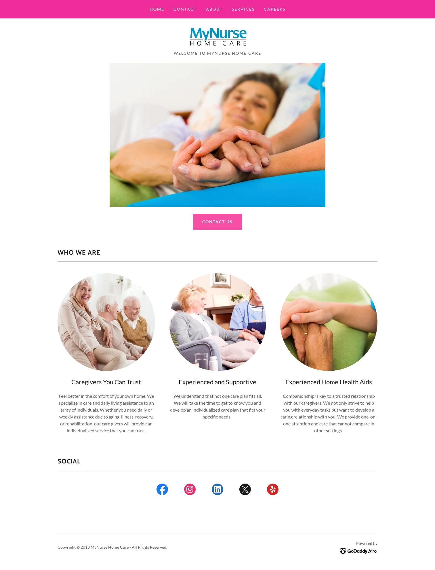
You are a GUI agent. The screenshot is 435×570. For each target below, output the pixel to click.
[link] (217, 36)
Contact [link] (185, 9)
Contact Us (217, 221)
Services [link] (243, 9)
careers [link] (274, 9)
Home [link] (157, 9)
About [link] (214, 9)
